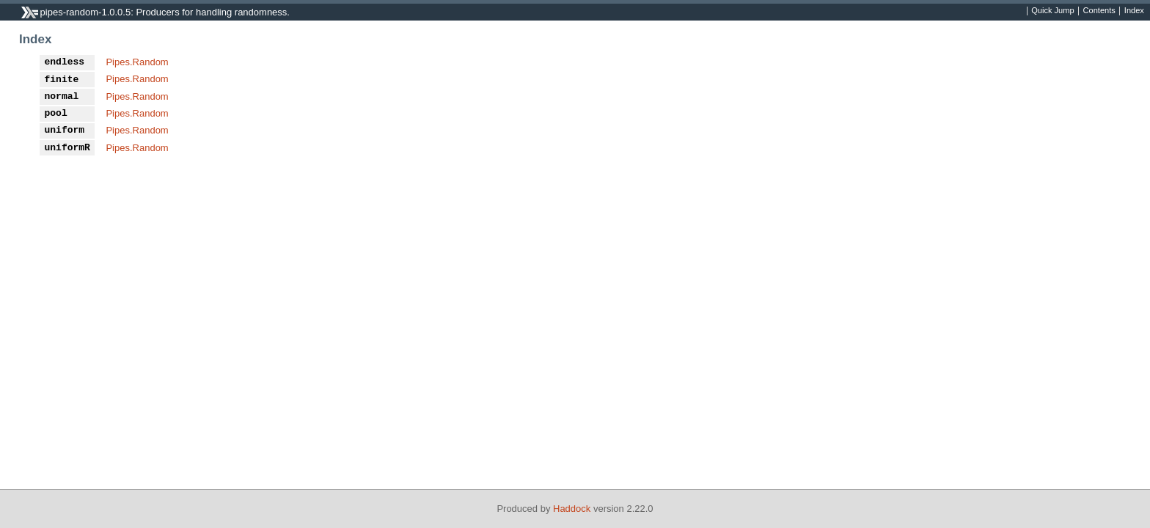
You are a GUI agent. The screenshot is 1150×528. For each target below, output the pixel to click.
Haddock (571, 508)
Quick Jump (1052, 11)
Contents (1099, 11)
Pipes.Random (137, 61)
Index (1134, 11)
